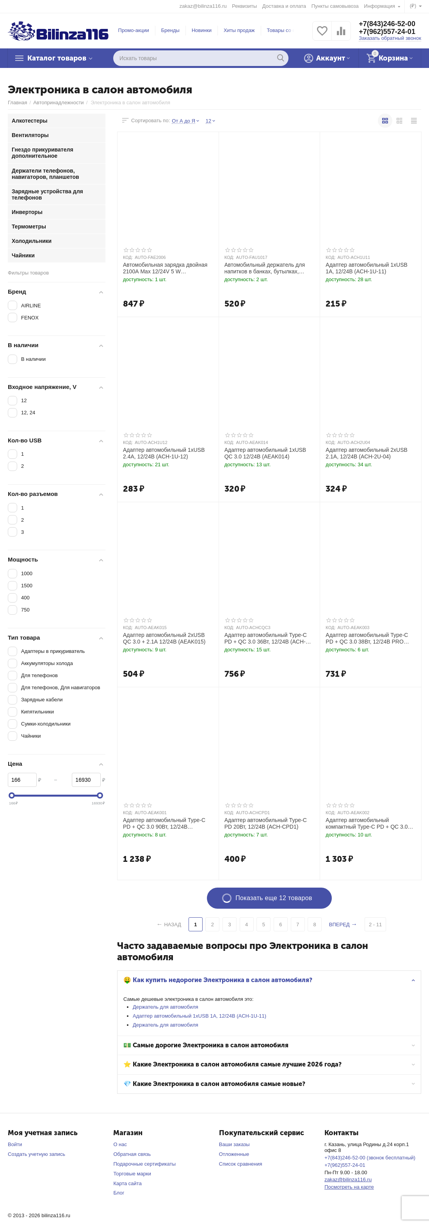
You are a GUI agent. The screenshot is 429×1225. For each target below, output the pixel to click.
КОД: (128, 257)
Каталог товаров (56, 58)
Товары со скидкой (289, 30)
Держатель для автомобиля (165, 1007)
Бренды (170, 30)
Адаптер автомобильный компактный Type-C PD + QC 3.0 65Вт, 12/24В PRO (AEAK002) (367, 823)
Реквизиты (244, 6)
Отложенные (234, 1154)
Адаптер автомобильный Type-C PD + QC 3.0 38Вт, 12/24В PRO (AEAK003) (367, 638)
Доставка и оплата (284, 6)
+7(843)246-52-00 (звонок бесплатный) (369, 1158)
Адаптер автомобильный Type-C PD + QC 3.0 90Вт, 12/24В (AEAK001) (164, 823)
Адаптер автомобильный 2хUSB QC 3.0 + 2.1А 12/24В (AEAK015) (164, 638)
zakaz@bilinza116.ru (203, 6)
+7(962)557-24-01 (387, 32)
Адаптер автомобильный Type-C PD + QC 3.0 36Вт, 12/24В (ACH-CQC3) (265, 638)
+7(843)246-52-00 (387, 24)
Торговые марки (132, 1174)
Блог (118, 1193)
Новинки (202, 30)
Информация (380, 6)
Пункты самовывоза (335, 6)
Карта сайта (127, 1183)
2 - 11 (375, 924)
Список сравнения (240, 1164)
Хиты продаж (239, 30)
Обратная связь (132, 1154)
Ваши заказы (234, 1144)
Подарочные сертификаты (144, 1164)
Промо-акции (133, 30)
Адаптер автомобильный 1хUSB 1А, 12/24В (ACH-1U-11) (199, 1016)
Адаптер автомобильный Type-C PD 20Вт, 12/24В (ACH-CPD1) (265, 823)
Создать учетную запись (36, 1154)
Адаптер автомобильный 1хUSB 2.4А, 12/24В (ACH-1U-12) (164, 453)
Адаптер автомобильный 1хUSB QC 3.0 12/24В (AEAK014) (265, 453)
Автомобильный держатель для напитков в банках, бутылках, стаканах (264, 268)
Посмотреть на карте (349, 1187)
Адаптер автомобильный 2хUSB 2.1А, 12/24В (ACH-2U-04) (367, 453)
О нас (120, 1144)
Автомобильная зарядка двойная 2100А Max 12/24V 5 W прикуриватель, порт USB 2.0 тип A (167, 268)
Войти (15, 1144)
